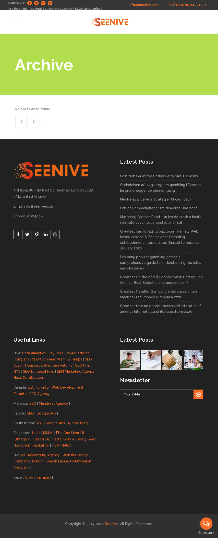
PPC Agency (39, 394)
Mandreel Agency (53, 403)
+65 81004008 (195, 5)
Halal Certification (28, 378)
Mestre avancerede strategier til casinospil (155, 199)
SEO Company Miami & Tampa (57, 359)
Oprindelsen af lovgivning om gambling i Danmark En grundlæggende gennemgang (161, 187)
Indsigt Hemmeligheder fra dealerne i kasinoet (158, 208)
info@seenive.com (143, 5)
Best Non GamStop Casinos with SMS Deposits (159, 176)
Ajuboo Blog (78, 423)
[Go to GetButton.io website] (206, 533)
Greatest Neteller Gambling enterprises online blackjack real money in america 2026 (158, 294)
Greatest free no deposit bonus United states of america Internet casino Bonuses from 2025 (160, 309)
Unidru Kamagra (38, 477)
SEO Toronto (38, 387)
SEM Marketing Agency (76, 371)
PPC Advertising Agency (40, 455)
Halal (36, 433)
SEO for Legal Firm (38, 371)
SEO (32, 403)
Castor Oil (41, 439)
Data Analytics (34, 353)
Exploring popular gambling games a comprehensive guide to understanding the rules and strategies (160, 262)
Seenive (111, 524)
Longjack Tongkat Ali (32, 445)
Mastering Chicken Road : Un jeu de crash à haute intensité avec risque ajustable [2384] (161, 219)
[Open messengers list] (206, 523)
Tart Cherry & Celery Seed (74, 439)
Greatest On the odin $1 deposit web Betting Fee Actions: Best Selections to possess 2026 (161, 280)
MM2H (48, 433)
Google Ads (46, 413)
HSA (55, 445)
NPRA (66, 445)
